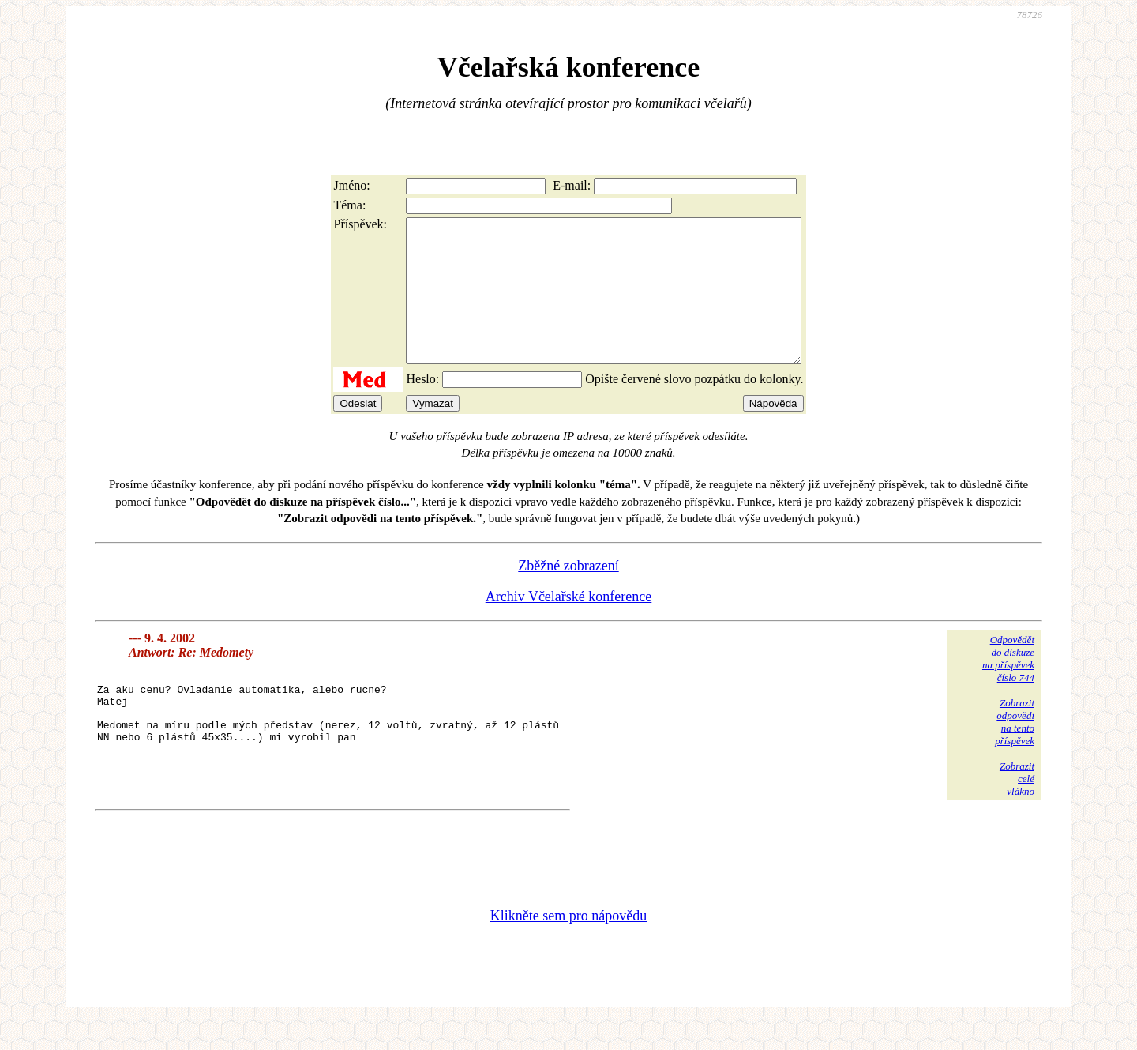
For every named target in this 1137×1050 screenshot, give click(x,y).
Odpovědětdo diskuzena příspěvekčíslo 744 (1008, 687)
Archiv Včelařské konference (569, 625)
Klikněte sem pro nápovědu (568, 944)
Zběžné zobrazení (568, 594)
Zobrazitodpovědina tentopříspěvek (1014, 750)
